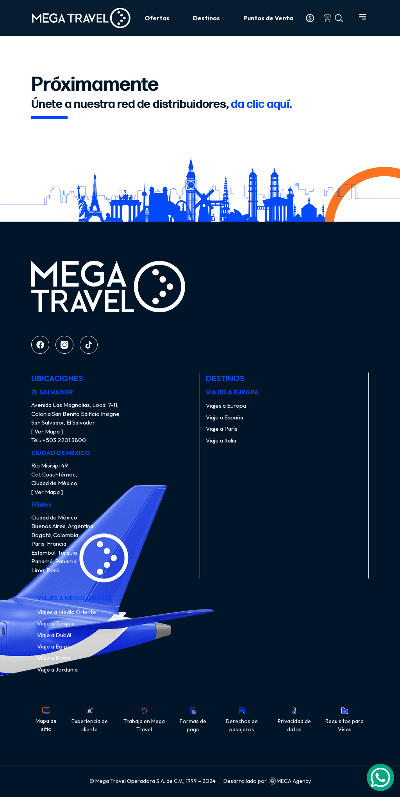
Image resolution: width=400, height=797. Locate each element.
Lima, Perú (45, 570)
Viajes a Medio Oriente (66, 612)
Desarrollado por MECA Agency (267, 781)
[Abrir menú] (362, 17)
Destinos (206, 18)
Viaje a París (222, 428)
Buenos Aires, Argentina (62, 526)
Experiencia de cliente (89, 720)
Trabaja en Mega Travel (144, 720)
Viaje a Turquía (56, 623)
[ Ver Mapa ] (47, 431)
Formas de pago (193, 720)
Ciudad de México (54, 517)
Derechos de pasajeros (242, 720)
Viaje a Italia (221, 440)
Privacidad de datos (294, 720)
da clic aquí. (261, 104)
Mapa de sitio (46, 720)
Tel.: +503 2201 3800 (58, 440)
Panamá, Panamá (54, 561)
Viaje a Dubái (54, 635)
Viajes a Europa (226, 405)
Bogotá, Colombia (54, 535)
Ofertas (157, 18)
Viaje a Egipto (55, 646)
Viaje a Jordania (57, 669)
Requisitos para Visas (344, 720)
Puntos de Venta (268, 18)
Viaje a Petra (53, 658)
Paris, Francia (48, 543)
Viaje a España (224, 417)
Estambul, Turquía (54, 552)
